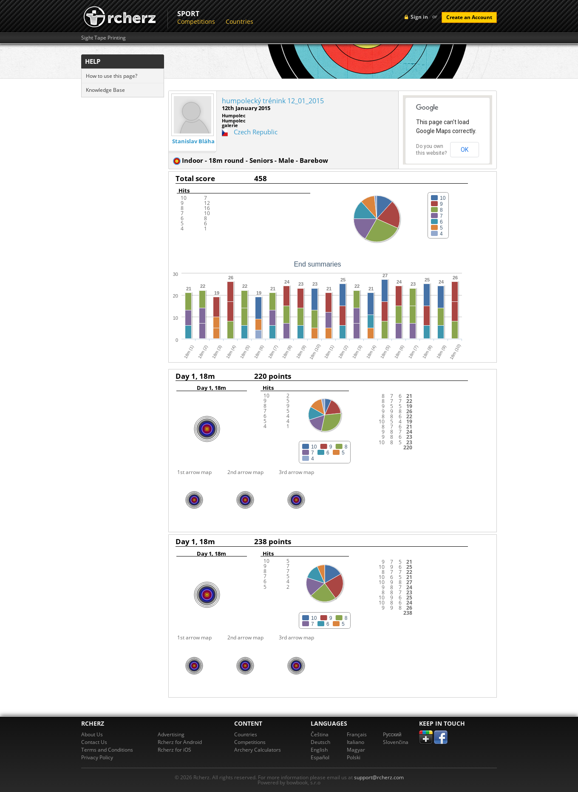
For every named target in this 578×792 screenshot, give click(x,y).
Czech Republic (256, 132)
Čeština (320, 734)
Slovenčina (395, 742)
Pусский (392, 734)
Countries (239, 21)
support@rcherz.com (379, 777)
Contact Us (94, 742)
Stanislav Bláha (193, 141)
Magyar (356, 749)
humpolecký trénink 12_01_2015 (273, 100)
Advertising (171, 734)
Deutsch (320, 742)
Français (357, 734)
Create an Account (469, 17)
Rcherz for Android (180, 742)
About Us (92, 734)
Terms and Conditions (107, 749)
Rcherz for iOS (174, 749)
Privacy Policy (97, 757)
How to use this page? (111, 75)
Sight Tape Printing (103, 37)
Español (320, 757)
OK (464, 149)
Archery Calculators (257, 749)
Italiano (355, 742)
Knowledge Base (105, 90)
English (319, 749)
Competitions (196, 21)
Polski (353, 757)
